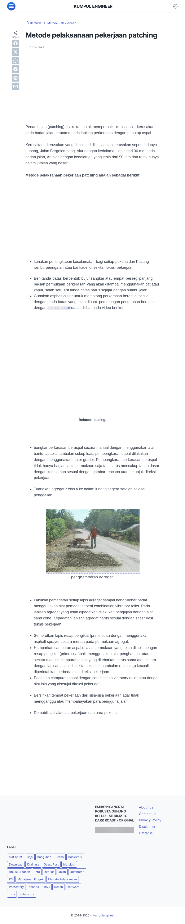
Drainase (33, 864)
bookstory (75, 857)
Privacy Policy (150, 820)
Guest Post (51, 864)
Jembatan (77, 871)
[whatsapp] (15, 60)
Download (16, 864)
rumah (58, 887)
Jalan (62, 871)
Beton (60, 857)
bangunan (44, 857)
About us (146, 807)
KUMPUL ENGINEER (93, 6)
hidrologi (69, 864)
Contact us (147, 814)
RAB (47, 887)
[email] (15, 86)
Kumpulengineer (103, 915)
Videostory (26, 894)
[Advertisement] (93, 84)
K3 (11, 879)
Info (37, 871)
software (73, 887)
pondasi (33, 887)
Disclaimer (147, 826)
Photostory (16, 887)
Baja (30, 857)
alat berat (15, 857)
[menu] (11, 6)
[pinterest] (15, 78)
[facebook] (15, 43)
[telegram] (15, 69)
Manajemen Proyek (30, 879)
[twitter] (15, 52)
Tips (12, 894)
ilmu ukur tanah (19, 871)
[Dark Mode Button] (175, 6)
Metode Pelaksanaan (62, 879)
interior (49, 871)
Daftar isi (146, 833)
